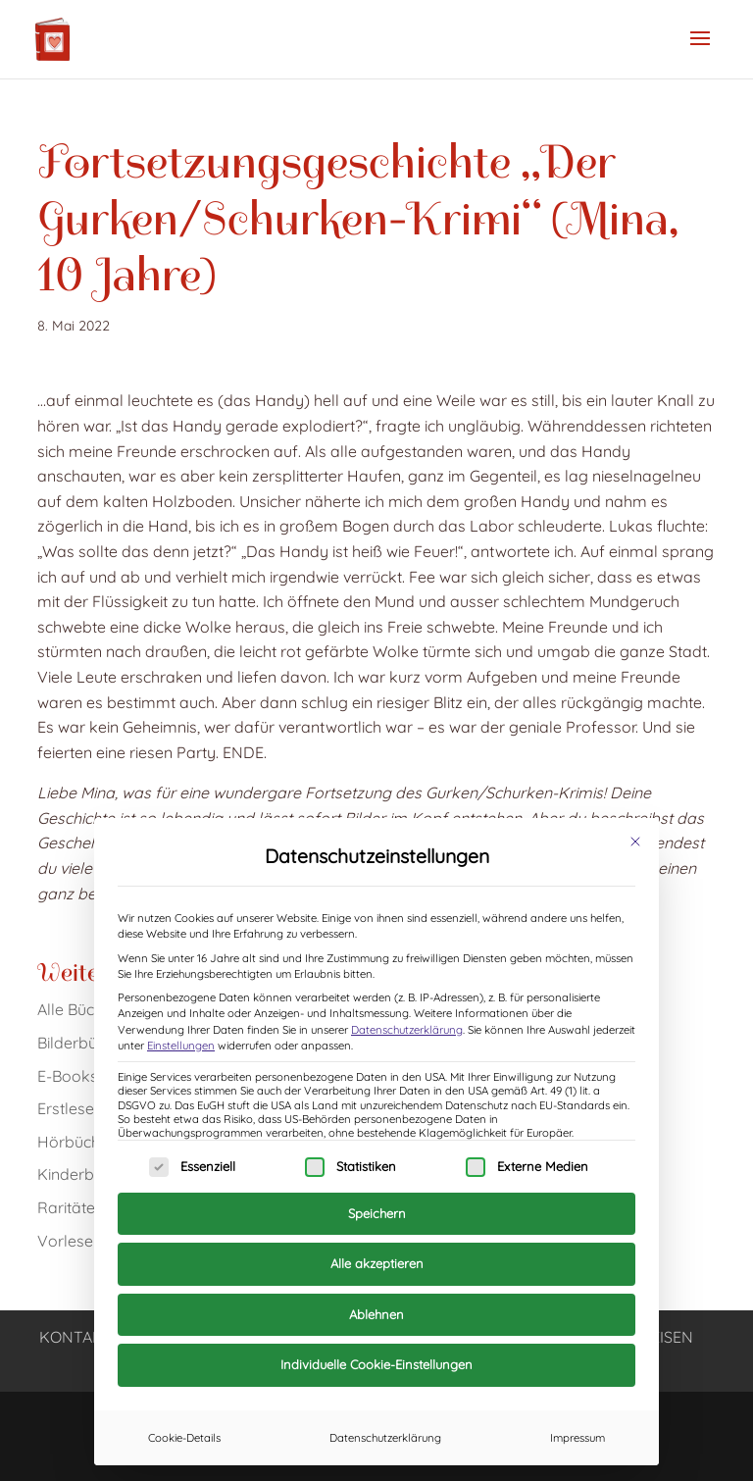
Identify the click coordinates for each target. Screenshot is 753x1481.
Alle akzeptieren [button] (377, 1263)
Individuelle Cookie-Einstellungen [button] (376, 1364)
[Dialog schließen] (635, 841)
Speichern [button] (377, 1213)
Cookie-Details (184, 1438)
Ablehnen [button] (376, 1314)
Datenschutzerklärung (407, 1030)
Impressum (577, 1438)
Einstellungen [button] (181, 1045)
